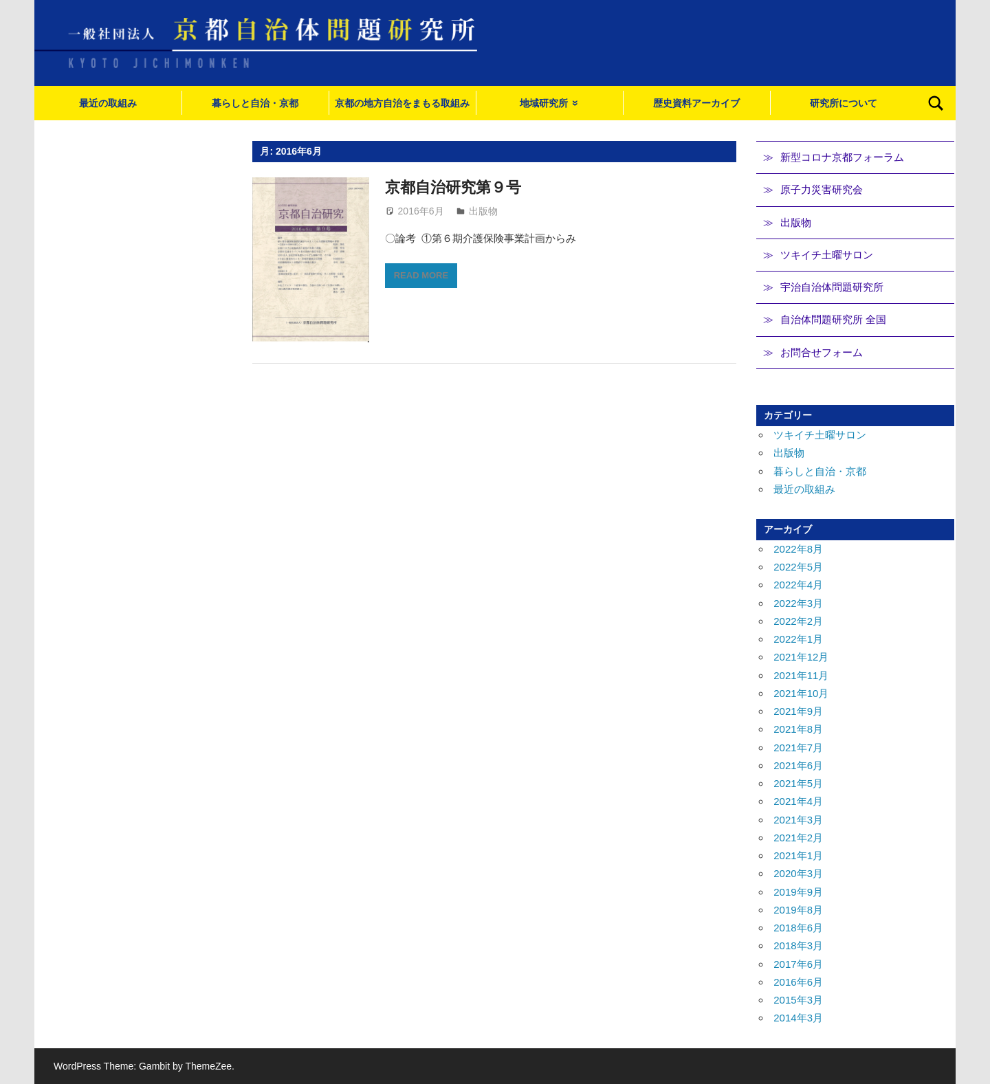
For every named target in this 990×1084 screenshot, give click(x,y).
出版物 (483, 211)
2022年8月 (798, 549)
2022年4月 (798, 584)
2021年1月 (798, 855)
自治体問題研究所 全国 (833, 319)
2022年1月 (798, 639)
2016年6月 (798, 982)
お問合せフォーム (821, 352)
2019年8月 (798, 910)
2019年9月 (798, 892)
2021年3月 (798, 820)
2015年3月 (798, 1000)
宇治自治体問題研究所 (831, 287)
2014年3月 (798, 1018)
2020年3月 (798, 873)
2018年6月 (798, 927)
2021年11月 (800, 675)
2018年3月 (798, 945)
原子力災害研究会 (821, 189)
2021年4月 (798, 801)
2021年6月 (798, 765)
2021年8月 (798, 729)
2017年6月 (798, 964)
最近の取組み (108, 103)
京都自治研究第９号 (453, 187)
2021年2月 (798, 837)
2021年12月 (800, 657)
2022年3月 (798, 603)
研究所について (843, 103)
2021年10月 (800, 693)
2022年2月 (798, 621)
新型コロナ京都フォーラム (842, 157)
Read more (421, 275)
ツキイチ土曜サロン (826, 255)
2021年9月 (798, 711)
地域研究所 (544, 103)
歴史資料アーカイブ (696, 103)
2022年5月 (798, 567)
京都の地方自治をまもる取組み (402, 103)
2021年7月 (798, 747)
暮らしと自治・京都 (255, 103)
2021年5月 (798, 783)
